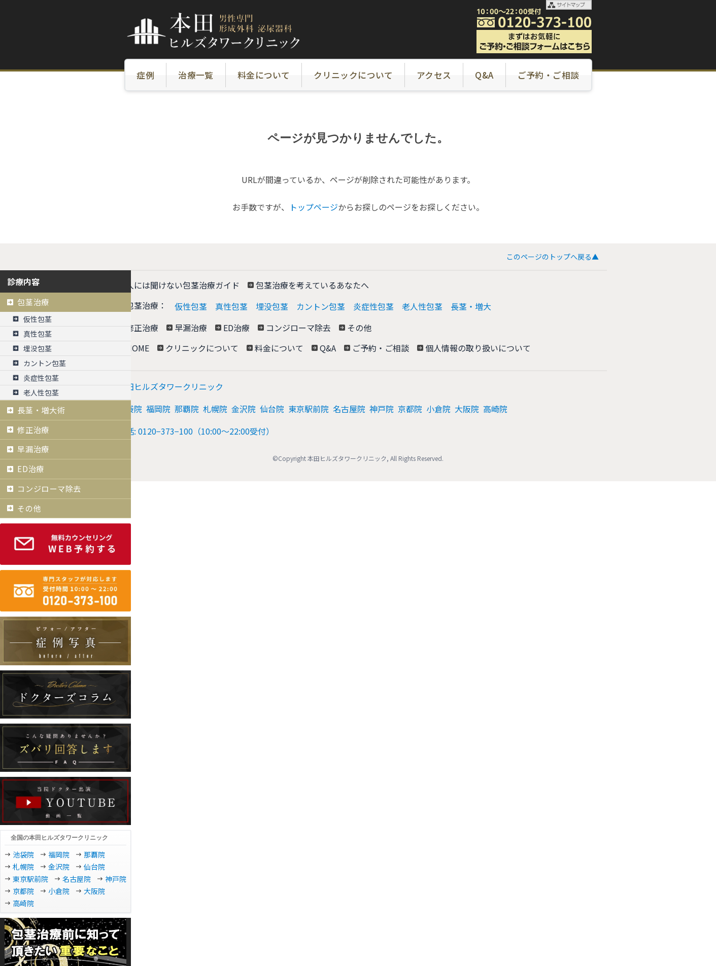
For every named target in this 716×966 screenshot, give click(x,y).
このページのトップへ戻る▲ (552, 257)
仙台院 (272, 409)
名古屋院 (349, 409)
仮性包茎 (191, 306)
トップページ (313, 207)
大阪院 (467, 409)
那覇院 (187, 409)
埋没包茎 (272, 306)
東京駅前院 (308, 409)
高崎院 (495, 409)
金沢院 (243, 409)
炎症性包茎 (373, 306)
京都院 (410, 409)
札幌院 (215, 409)
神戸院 (381, 409)
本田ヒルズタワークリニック (170, 386)
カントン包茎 (320, 306)
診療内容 (23, 281)
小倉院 (438, 409)
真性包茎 (231, 306)
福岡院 (158, 409)
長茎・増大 (471, 306)
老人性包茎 (422, 306)
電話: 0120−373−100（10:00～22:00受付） (196, 431)
